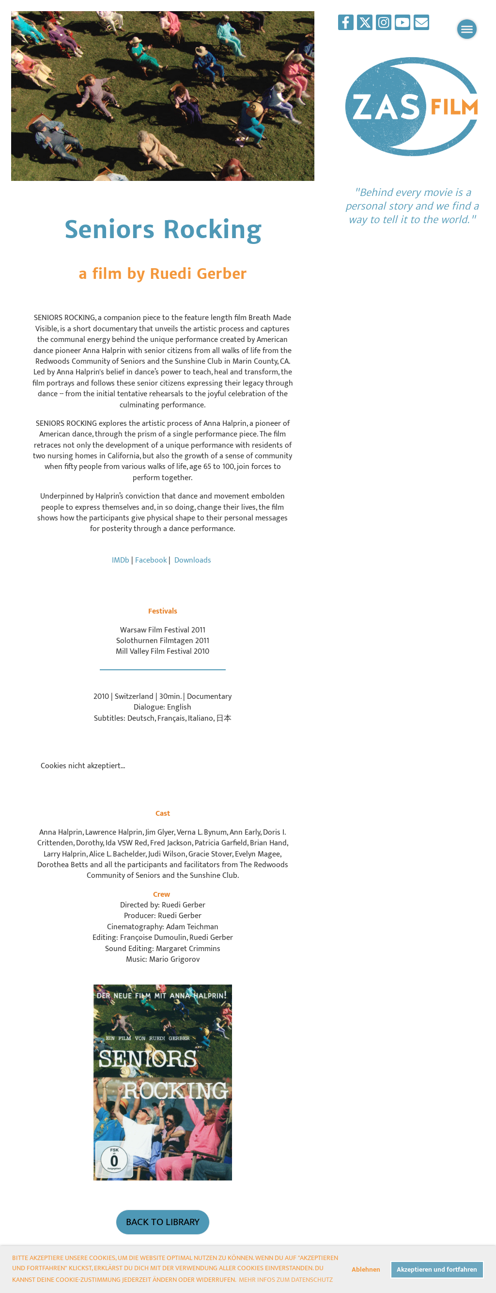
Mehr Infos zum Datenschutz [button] (286, 1279)
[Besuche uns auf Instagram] (383, 25)
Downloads (192, 560)
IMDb (120, 560)
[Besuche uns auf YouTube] (402, 25)
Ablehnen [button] (366, 1270)
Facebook (152, 560)
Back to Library (163, 1221)
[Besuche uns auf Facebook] (346, 25)
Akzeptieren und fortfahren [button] (437, 1270)
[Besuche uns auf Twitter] (364, 25)
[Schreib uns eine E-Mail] (421, 25)
